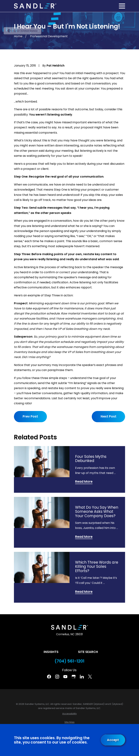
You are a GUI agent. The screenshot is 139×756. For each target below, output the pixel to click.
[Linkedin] (82, 677)
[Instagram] (57, 677)
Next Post (108, 416)
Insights (51, 652)
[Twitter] (90, 677)
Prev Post (30, 416)
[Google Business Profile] (74, 677)
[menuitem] (69, 714)
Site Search (88, 652)
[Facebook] (49, 677)
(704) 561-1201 (69, 661)
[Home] (35, 6)
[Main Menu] (122, 6)
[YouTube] (65, 677)
